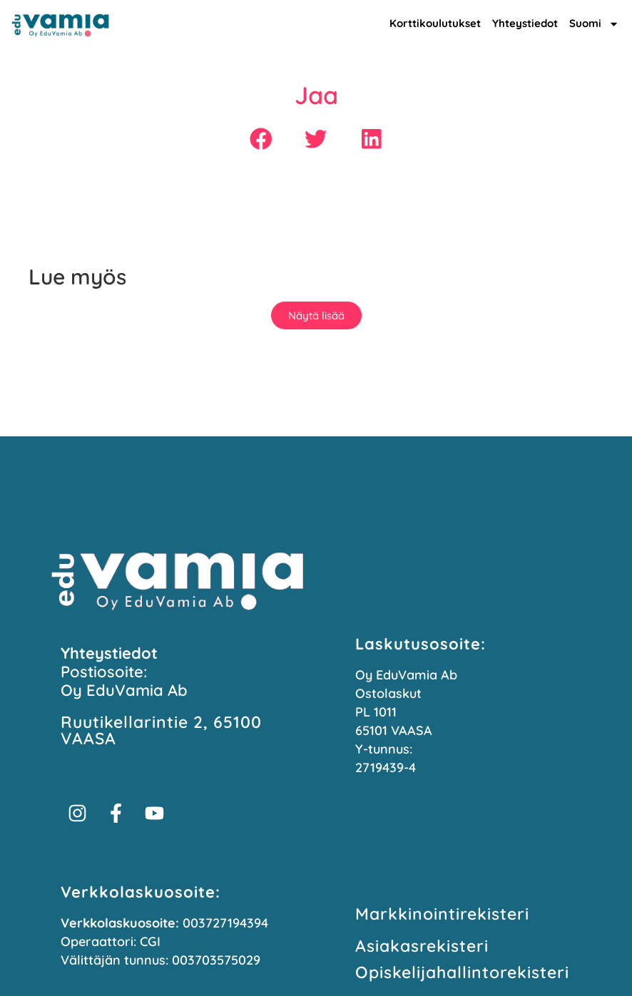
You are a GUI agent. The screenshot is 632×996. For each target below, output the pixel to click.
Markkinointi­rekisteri (442, 913)
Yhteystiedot (525, 23)
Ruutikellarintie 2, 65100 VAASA (161, 730)
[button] (260, 138)
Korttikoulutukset (435, 23)
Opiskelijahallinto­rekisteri (462, 972)
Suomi (594, 23)
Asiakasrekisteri (422, 945)
